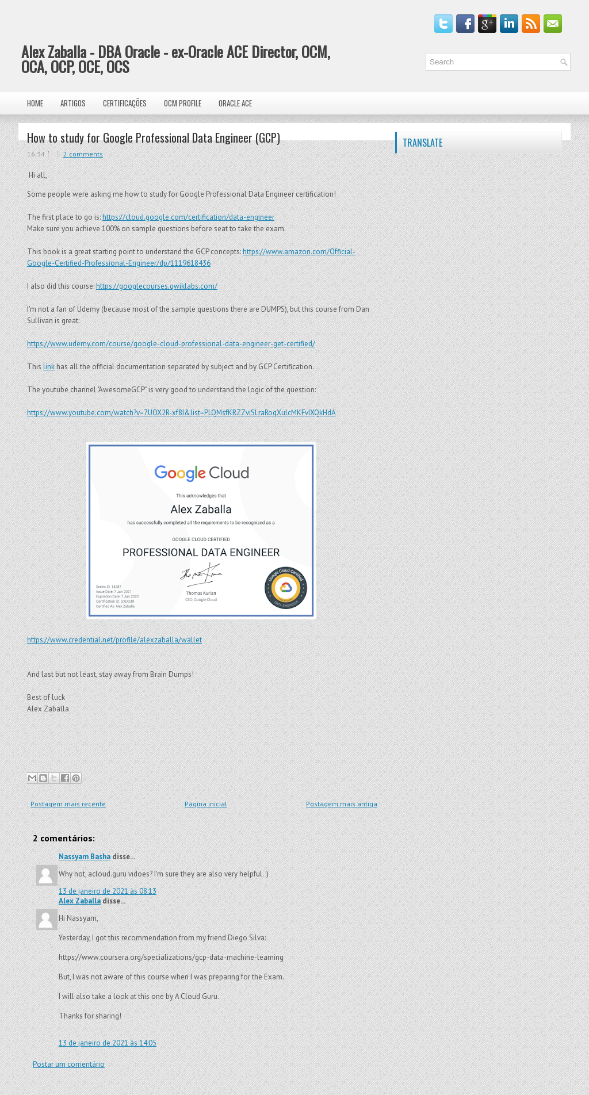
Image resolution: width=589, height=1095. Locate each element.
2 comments (83, 154)
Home (35, 103)
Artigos (73, 103)
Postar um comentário (69, 1064)
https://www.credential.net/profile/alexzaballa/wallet (114, 640)
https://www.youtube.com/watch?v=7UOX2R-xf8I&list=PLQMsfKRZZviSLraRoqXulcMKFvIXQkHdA (181, 413)
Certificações (125, 103)
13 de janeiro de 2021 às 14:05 (107, 1043)
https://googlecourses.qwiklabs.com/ (156, 286)
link (49, 367)
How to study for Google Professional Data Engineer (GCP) (153, 137)
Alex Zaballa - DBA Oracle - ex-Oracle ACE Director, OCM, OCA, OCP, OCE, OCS (175, 59)
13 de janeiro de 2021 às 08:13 (107, 891)
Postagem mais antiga (341, 803)
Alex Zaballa (80, 901)
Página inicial (206, 803)
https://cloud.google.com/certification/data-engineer (188, 217)
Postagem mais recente (68, 803)
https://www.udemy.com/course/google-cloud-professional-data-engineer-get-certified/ (171, 344)
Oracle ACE (235, 103)
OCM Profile (182, 103)
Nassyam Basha (84, 857)
